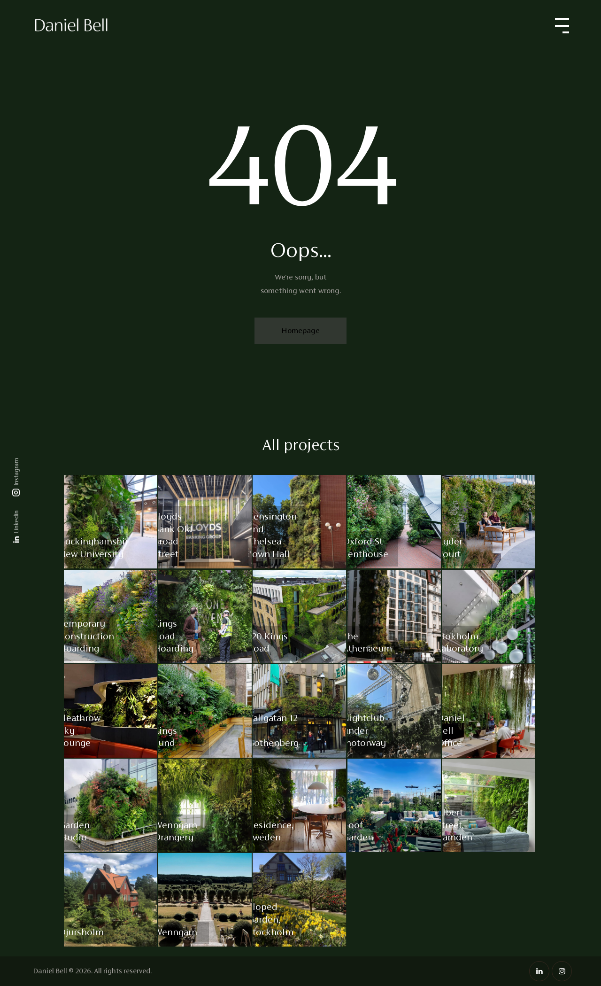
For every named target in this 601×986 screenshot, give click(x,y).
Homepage (300, 330)
